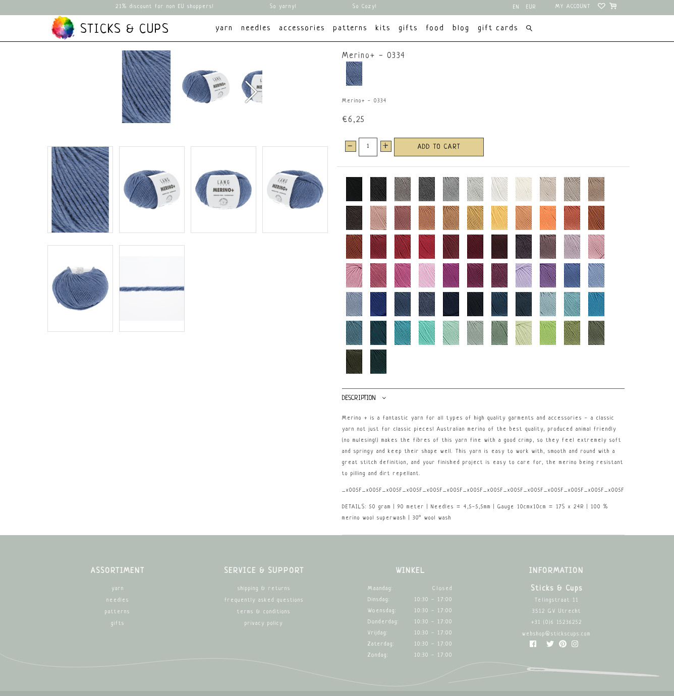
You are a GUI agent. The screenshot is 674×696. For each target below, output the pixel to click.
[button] (250, 151)
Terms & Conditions (264, 612)
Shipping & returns (264, 589)
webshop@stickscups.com (556, 634)
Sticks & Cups (110, 27)
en (516, 7)
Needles (117, 600)
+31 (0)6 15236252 (556, 622)
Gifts (118, 623)
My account (573, 7)
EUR (531, 7)
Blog (461, 28)
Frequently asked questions (264, 600)
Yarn (117, 589)
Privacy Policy (264, 623)
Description (364, 398)
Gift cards (498, 28)
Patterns (117, 612)
